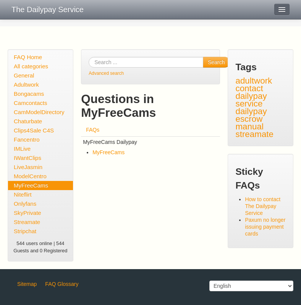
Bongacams (29, 93)
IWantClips (27, 158)
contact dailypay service (251, 96)
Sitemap (27, 284)
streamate (254, 134)
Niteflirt (23, 194)
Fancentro (27, 139)
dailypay (251, 111)
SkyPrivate (27, 213)
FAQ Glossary (61, 284)
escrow (248, 119)
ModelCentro (30, 176)
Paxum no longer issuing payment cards (265, 227)
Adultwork (26, 84)
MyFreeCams (31, 185)
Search (216, 62)
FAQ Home (28, 57)
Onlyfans (25, 203)
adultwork (253, 81)
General (24, 75)
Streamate (27, 222)
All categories (31, 66)
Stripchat (25, 231)
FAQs (92, 130)
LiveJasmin (28, 167)
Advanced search (106, 73)
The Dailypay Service (47, 9)
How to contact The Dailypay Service (262, 206)
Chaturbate (28, 121)
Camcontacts (30, 103)
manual (249, 126)
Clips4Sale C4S (34, 130)
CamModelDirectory (39, 112)
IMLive (22, 148)
